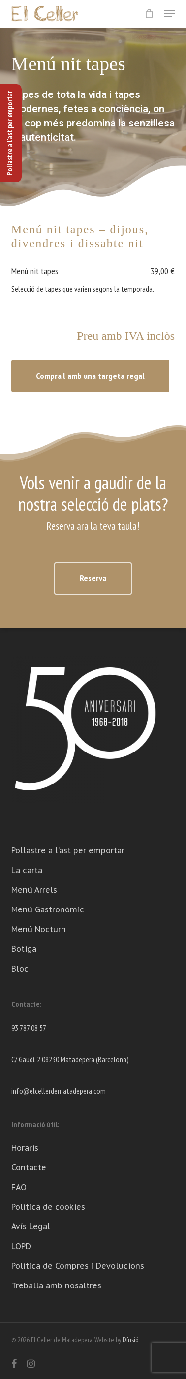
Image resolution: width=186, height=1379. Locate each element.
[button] (169, 14)
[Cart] (149, 14)
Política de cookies (48, 1207)
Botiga (23, 949)
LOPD (21, 1246)
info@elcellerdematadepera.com (58, 1091)
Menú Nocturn (38, 929)
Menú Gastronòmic (47, 909)
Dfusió (130, 1339)
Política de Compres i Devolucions (77, 1266)
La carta (26, 870)
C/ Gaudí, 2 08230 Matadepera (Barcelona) (70, 1059)
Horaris (24, 1148)
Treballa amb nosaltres (56, 1285)
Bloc (20, 968)
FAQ (19, 1187)
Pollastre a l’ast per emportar (67, 850)
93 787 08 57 (28, 1028)
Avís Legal (30, 1226)
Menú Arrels (34, 890)
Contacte (28, 1167)
